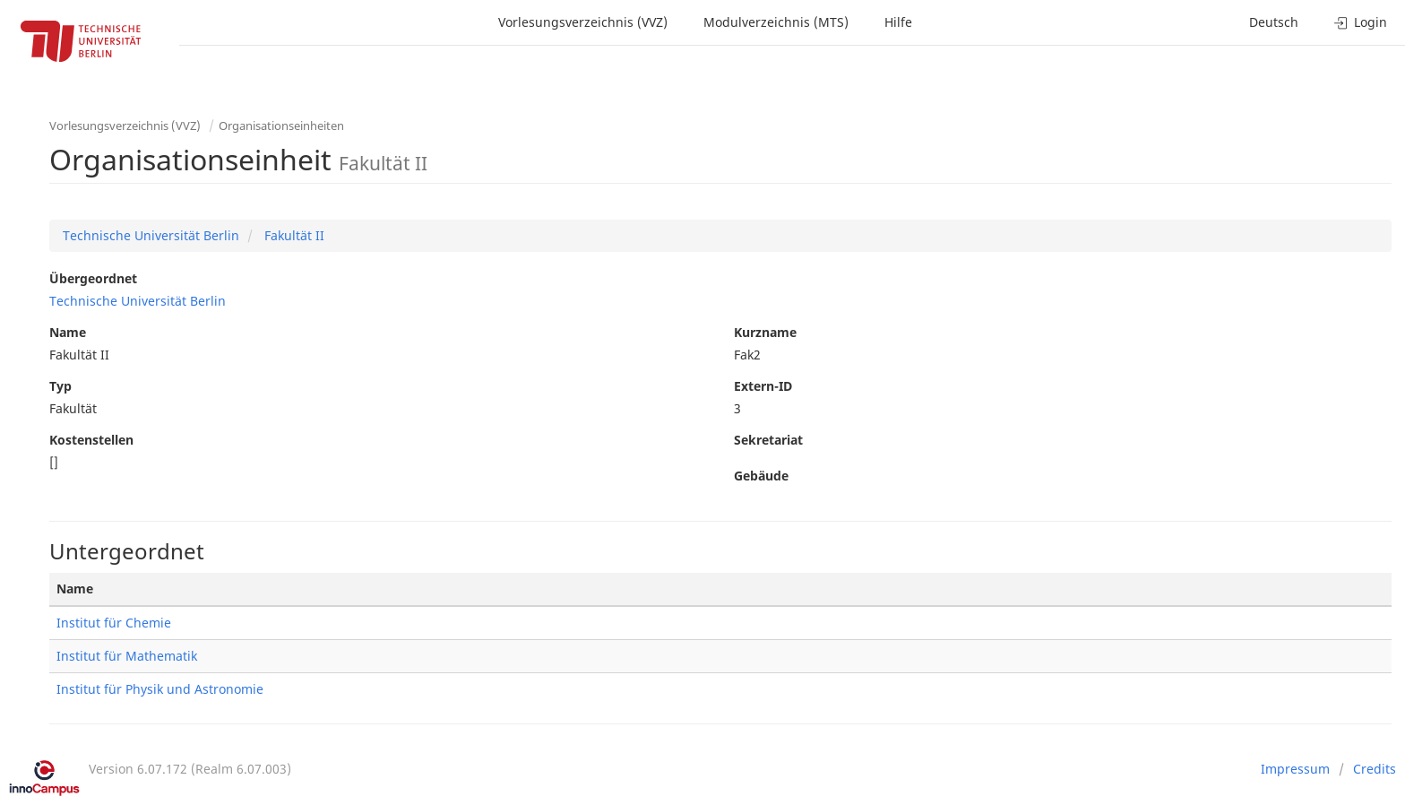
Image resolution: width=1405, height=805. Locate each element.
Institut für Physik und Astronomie (159, 688)
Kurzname (765, 332)
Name (67, 332)
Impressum (1295, 768)
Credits (1374, 768)
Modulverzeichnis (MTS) (776, 21)
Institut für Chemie (113, 622)
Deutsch (1273, 21)
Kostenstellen (91, 439)
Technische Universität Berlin (151, 235)
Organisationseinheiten (281, 125)
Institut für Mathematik (126, 655)
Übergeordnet (93, 278)
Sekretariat (768, 439)
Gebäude (761, 475)
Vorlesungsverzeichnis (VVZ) (583, 21)
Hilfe (898, 21)
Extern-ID (763, 385)
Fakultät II (292, 235)
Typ (60, 385)
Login (1360, 21)
